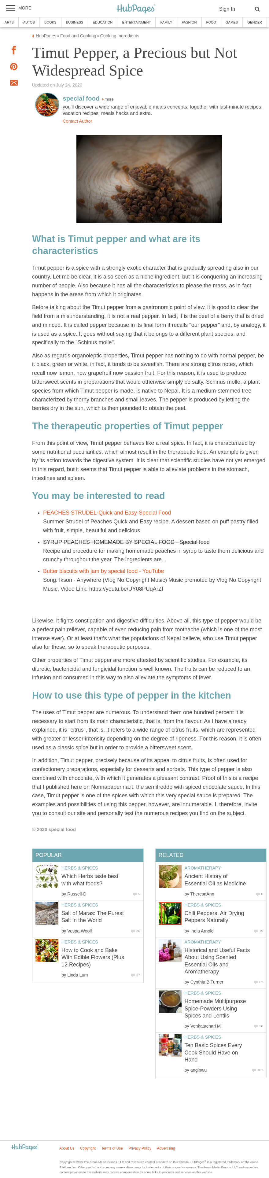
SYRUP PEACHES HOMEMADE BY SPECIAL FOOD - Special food (126, 542)
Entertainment (136, 22)
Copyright (88, 1148)
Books (50, 22)
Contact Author (77, 121)
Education (102, 22)
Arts (9, 22)
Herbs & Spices (203, 905)
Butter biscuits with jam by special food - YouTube (103, 571)
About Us (66, 1148)
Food (211, 22)
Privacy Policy (139, 1148)
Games (232, 22)
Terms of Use (112, 1148)
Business (74, 22)
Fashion (189, 22)
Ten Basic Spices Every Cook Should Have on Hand (213, 1052)
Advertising (166, 1148)
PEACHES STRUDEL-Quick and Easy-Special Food (107, 513)
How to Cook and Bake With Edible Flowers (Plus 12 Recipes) (92, 957)
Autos (29, 22)
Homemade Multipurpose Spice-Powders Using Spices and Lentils (215, 1008)
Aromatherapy (203, 868)
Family (166, 22)
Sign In (227, 9)
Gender (254, 22)
